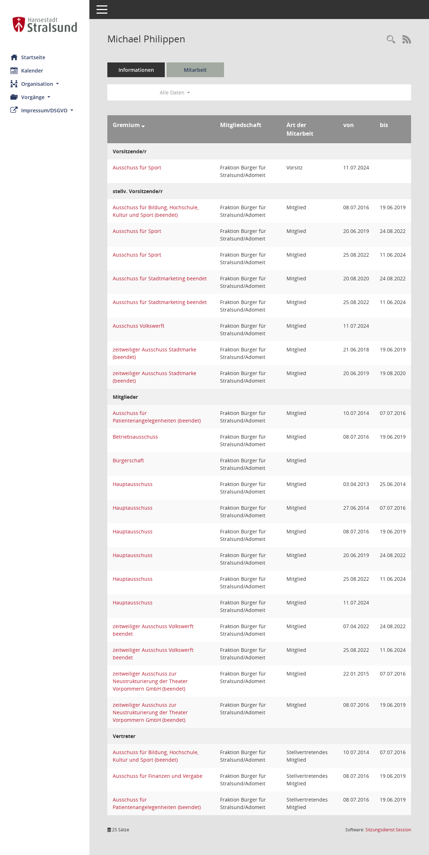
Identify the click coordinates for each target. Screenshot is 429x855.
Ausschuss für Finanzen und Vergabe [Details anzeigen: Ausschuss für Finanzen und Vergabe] (158, 775)
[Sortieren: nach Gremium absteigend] (143, 125)
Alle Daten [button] (175, 92)
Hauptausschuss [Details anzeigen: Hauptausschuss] (133, 484)
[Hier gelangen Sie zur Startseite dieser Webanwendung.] (45, 24)
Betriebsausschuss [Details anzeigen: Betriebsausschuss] (135, 436)
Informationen (136, 69)
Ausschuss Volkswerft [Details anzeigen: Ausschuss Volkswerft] (139, 325)
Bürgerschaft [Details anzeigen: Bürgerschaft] (128, 460)
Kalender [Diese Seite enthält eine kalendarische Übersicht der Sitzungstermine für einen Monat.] (27, 70)
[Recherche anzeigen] (391, 40)
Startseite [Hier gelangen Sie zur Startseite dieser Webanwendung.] (28, 57)
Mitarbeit (195, 69)
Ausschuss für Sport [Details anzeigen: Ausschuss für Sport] (137, 167)
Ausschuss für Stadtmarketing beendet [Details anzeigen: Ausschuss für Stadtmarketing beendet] (160, 278)
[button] (45, 83)
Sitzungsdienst (388, 830)
